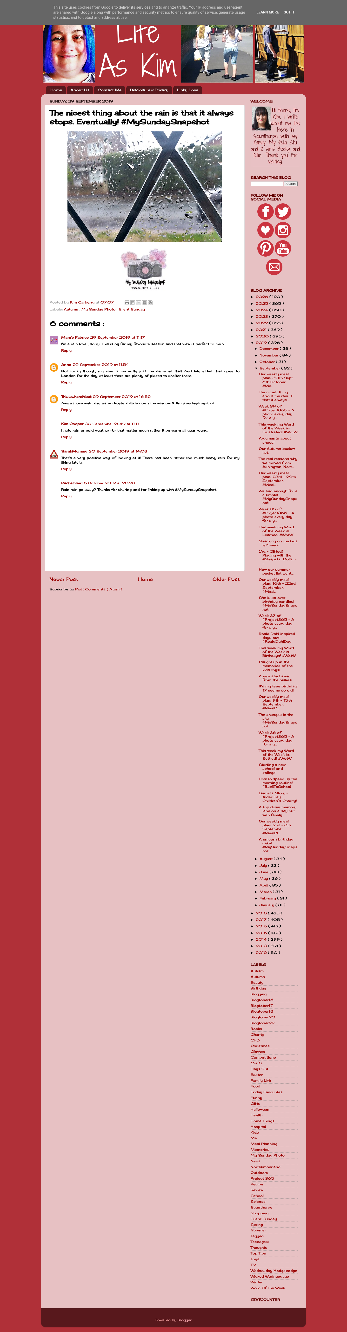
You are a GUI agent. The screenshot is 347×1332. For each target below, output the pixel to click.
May (264, 878)
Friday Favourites (267, 1092)
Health (256, 1115)
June (265, 872)
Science (258, 1201)
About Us (79, 90)
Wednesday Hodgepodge (274, 1271)
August (267, 859)
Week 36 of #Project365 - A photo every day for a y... (276, 738)
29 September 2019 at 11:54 (101, 365)
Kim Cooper (72, 424)
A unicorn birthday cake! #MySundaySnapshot (278, 845)
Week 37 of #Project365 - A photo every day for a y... (276, 621)
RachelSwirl (71, 483)
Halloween (260, 1109)
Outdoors (259, 1173)
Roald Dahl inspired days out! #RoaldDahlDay (277, 637)
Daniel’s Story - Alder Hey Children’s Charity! (278, 797)
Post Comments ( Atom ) (98, 589)
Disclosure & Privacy (149, 90)
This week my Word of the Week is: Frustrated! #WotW (278, 428)
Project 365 (262, 1178)
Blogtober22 (262, 1023)
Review (257, 1190)
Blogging (259, 994)
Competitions (263, 1057)
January (267, 905)
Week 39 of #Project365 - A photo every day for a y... (276, 412)
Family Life (261, 1080)
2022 (262, 323)
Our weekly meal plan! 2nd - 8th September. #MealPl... (275, 827)
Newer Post (63, 579)
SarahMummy (74, 451)
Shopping (259, 1213)
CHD (255, 1040)
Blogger (185, 1320)
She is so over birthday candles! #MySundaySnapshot (278, 603)
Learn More (268, 12)
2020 (263, 336)
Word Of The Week (268, 1288)
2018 (262, 913)
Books (256, 1029)
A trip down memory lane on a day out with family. (277, 811)
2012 (262, 953)
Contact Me (109, 90)
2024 (262, 310)
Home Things (262, 1121)
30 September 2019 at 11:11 (112, 424)
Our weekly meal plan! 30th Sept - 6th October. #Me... (277, 380)
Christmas (260, 1046)
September (270, 368)
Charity (257, 1034)
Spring (257, 1225)
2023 (262, 316)
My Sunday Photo (99, 309)
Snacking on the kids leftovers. (278, 543)
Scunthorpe (261, 1207)
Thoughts (259, 1247)
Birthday (258, 988)
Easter (257, 1075)
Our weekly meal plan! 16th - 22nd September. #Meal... (277, 585)
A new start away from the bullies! (275, 678)
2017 (262, 920)
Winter (257, 1282)
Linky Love (187, 90)
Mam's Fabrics (75, 337)
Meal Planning (264, 1144)
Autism (257, 971)
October (268, 362)
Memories (260, 1149)
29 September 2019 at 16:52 (122, 397)
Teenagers (260, 1242)
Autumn (72, 309)
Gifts (255, 1104)
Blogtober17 (262, 1006)
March (266, 892)
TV (253, 1265)
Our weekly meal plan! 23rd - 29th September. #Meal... (277, 479)
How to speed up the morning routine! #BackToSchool (278, 783)
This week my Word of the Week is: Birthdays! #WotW (277, 652)
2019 (262, 343)
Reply (66, 350)
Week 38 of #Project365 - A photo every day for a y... (276, 515)
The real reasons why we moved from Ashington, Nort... (278, 462)
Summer (258, 1230)
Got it (289, 12)
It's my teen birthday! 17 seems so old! (278, 688)
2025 (262, 303)
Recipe (257, 1184)
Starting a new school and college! (272, 768)
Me (254, 1138)
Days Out (259, 1069)
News (255, 1161)
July (264, 865)
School (257, 1196)
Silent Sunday (132, 309)
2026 (262, 297)
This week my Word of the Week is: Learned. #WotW (276, 531)
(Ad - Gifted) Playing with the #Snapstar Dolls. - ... (277, 557)
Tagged (257, 1236)
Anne (66, 365)
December (270, 348)
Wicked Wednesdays (270, 1276)
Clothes (258, 1052)
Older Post (226, 579)
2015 (262, 933)
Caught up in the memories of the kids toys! (276, 666)
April (264, 885)
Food (255, 1086)
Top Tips (258, 1253)
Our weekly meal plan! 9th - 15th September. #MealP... (275, 702)
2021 (262, 330)
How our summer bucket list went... (276, 571)
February (268, 898)
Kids (255, 1132)
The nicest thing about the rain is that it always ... (276, 396)
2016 (262, 926)
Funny (256, 1098)
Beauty (257, 982)
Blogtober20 (263, 1017)
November (270, 355)
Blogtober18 (262, 1011)
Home (56, 90)
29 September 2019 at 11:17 (117, 337)
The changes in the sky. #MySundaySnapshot (278, 720)
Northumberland (265, 1167)
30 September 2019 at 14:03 (118, 451)
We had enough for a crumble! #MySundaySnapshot (278, 497)
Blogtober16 (262, 1000)
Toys (255, 1259)
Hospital (258, 1127)
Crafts (257, 1063)
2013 (262, 946)
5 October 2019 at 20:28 (109, 483)
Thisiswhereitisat (76, 397)
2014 (262, 939)
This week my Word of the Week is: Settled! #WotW (276, 754)
